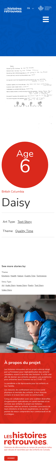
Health (13, 276)
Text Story (25, 222)
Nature (20, 276)
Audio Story (10, 285)
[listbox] (30, 8)
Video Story (7, 290)
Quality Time (24, 231)
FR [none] (28, 8)
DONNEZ (11, 458)
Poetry (31, 285)
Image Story (22, 285)
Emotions (6, 276)
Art (3, 285)
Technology (41, 276)
